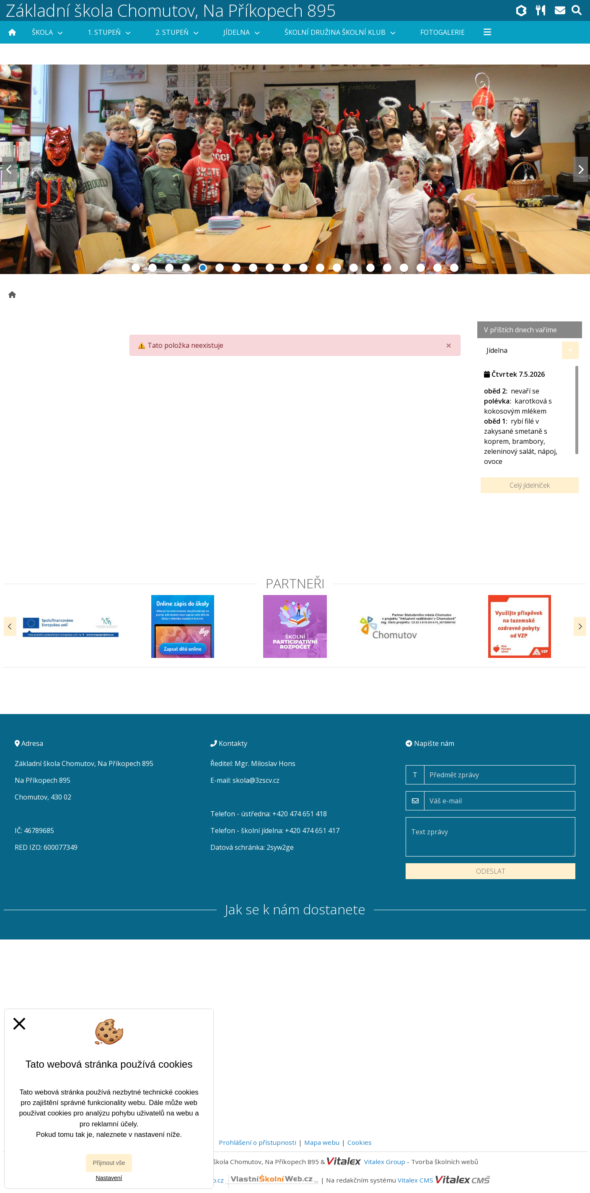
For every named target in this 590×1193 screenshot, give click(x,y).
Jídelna (241, 32)
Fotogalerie (442, 32)
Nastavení (109, 1178)
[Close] (448, 345)
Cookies (359, 1142)
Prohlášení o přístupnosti (257, 1142)
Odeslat (490, 871)
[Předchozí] (10, 626)
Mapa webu (321, 1142)
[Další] (580, 626)
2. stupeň (176, 32)
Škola (47, 32)
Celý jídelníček (530, 485)
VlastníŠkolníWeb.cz (241, 1180)
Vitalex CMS (415, 1180)
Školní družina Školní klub (340, 32)
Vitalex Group (384, 1161)
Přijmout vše (109, 1162)
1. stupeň (109, 32)
